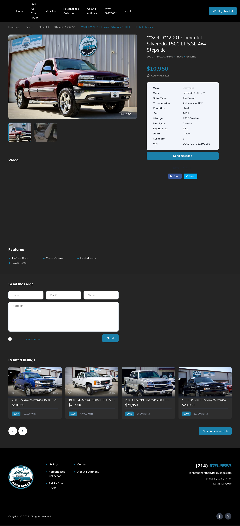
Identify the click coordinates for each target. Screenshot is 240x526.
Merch (128, 11)
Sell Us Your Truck (34, 10)
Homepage (14, 27)
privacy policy (33, 339)
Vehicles (50, 11)
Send (109, 338)
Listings (54, 464)
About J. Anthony (92, 11)
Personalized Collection (71, 11)
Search (30, 27)
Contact (82, 464)
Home (19, 11)
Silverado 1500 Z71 (68, 27)
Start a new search (215, 431)
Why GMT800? (111, 11)
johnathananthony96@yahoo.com (210, 473)
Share (175, 176)
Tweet (190, 176)
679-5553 (214, 466)
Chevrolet (45, 27)
